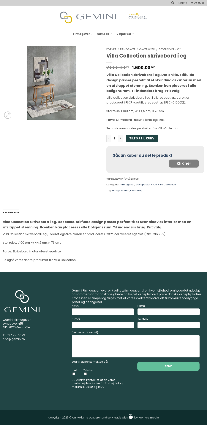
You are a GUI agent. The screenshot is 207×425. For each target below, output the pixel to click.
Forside (111, 49)
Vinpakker (125, 34)
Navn (103, 310)
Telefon (169, 323)
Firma (169, 310)
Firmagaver (82, 34)
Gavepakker (147, 49)
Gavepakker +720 (170, 49)
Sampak (104, 34)
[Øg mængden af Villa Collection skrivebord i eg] (120, 138)
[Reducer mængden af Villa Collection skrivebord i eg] (108, 138)
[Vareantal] (114, 138)
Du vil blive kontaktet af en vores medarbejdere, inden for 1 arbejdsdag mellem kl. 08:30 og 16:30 (97, 383)
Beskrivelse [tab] (11, 212)
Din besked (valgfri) (136, 345)
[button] (172, 3)
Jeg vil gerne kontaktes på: (90, 362)
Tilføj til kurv (141, 138)
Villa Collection (167, 184)
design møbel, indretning (127, 190)
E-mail (103, 323)
